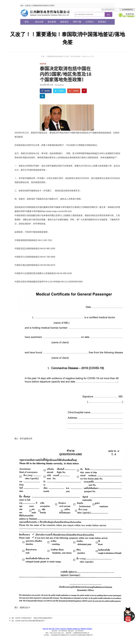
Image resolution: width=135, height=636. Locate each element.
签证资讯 (63, 629)
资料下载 (77, 22)
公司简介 (89, 22)
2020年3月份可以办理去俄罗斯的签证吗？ (30, 621)
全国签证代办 (76, 629)
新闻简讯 (83, 629)
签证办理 (39, 22)
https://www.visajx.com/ (57, 633)
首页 (27, 22)
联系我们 (102, 22)
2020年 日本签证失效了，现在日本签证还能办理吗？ (34, 618)
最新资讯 (64, 22)
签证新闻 (52, 22)
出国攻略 (69, 629)
